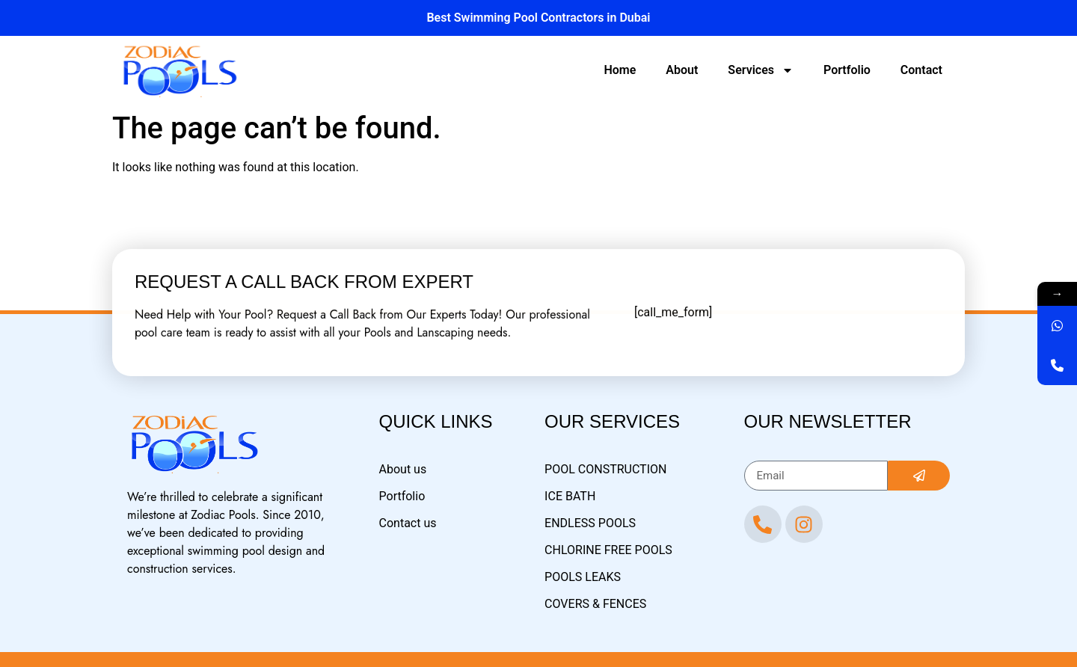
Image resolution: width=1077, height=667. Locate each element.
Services (761, 70)
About (682, 70)
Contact (921, 70)
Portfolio (847, 70)
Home (620, 70)
